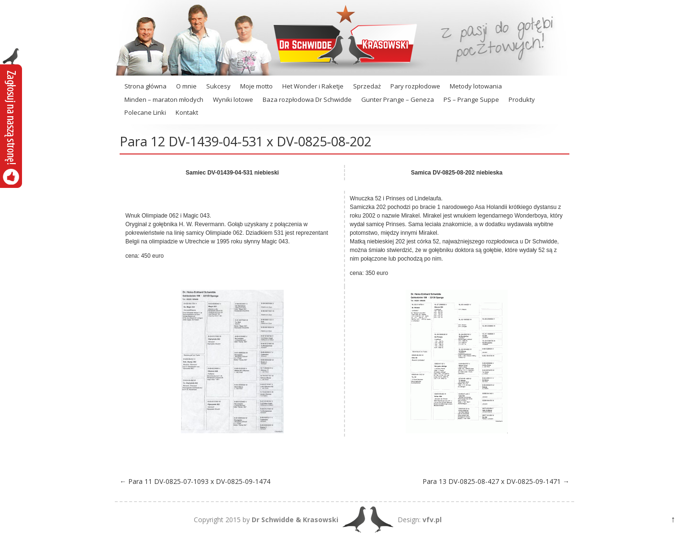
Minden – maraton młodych (163, 99)
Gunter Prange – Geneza (397, 99)
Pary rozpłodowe (415, 86)
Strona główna (145, 86)
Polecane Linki (145, 112)
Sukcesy (218, 86)
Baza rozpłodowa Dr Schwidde (307, 99)
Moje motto (256, 86)
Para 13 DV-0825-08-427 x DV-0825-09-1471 (495, 481)
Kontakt (187, 112)
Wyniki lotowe (233, 99)
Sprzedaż (367, 86)
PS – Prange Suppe (471, 99)
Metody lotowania (476, 86)
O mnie (186, 86)
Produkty (522, 99)
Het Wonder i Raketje (313, 86)
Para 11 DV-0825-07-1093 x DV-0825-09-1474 (195, 481)
